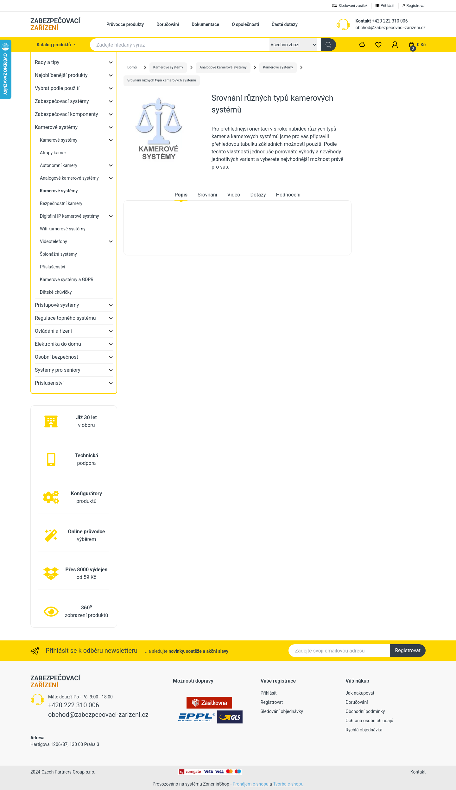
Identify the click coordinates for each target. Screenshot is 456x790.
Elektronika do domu (58, 344)
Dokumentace (205, 24)
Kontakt (363, 20)
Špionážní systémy (58, 254)
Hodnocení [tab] (288, 195)
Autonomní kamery (58, 165)
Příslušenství (52, 266)
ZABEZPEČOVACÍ (55, 24)
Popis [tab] (180, 195)
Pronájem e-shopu (251, 784)
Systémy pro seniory (57, 370)
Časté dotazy (285, 24)
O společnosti (245, 24)
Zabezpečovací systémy (62, 101)
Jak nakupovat (359, 693)
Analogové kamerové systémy (69, 178)
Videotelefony (53, 241)
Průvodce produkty (125, 24)
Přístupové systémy (57, 305)
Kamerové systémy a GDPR (66, 279)
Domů (132, 67)
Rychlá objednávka (363, 729)
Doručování (167, 24)
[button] (395, 44)
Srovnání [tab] (207, 195)
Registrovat (408, 650)
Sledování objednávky (282, 711)
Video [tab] (233, 195)
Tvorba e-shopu (288, 784)
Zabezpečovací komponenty (66, 114)
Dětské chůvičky (56, 292)
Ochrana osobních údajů (369, 720)
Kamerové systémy (56, 127)
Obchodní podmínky (365, 711)
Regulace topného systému (65, 318)
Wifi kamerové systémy (63, 228)
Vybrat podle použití (57, 88)
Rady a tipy (47, 62)
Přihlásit (269, 693)
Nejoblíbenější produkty (61, 75)
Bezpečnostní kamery (61, 203)
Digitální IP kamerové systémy (69, 216)
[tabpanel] (237, 228)
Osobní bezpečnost (56, 357)
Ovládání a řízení (53, 331)
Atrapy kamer (53, 152)
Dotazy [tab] (258, 195)
